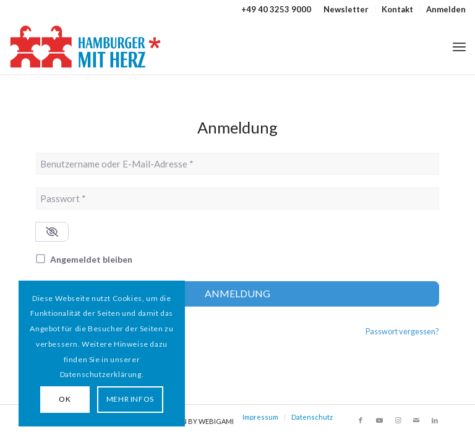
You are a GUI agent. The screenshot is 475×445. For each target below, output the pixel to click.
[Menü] (459, 46)
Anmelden (446, 9)
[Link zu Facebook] (360, 420)
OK (65, 399)
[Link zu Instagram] (397, 420)
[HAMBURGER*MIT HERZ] (86, 46)
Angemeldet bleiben (91, 259)
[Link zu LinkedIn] (435, 420)
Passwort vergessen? (402, 331)
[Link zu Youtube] (379, 420)
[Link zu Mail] (416, 420)
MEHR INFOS (130, 399)
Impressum (260, 417)
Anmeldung (237, 293)
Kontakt (397, 9)
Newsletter (346, 9)
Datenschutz (312, 417)
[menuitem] (346, 9)
